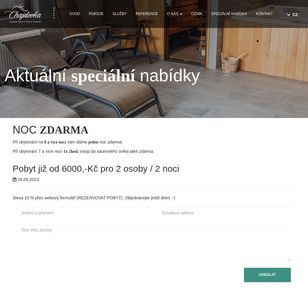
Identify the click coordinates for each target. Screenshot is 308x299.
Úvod (74, 14)
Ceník (196, 14)
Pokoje (96, 14)
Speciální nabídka (229, 14)
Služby (119, 14)
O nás (174, 14)
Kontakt (264, 14)
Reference (147, 14)
